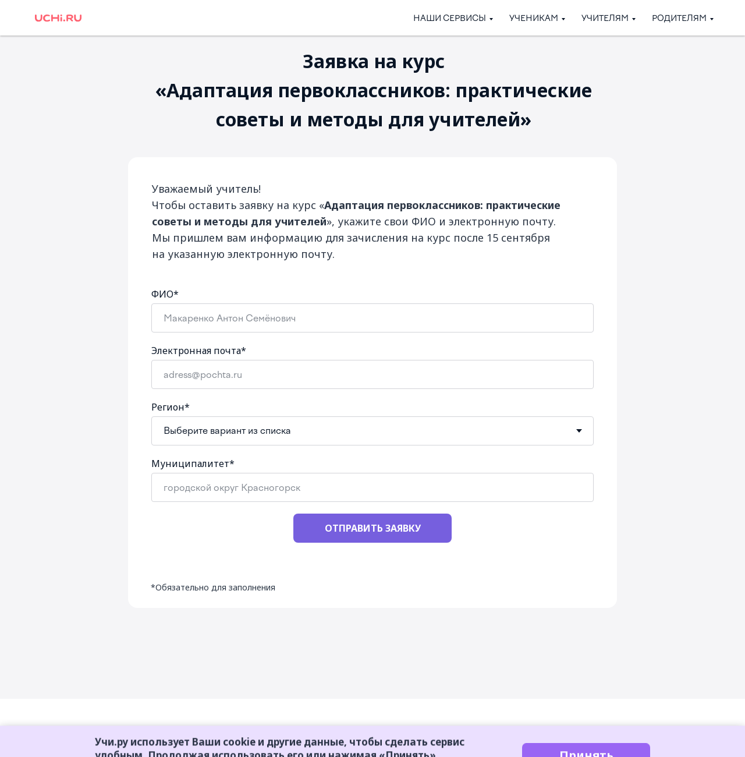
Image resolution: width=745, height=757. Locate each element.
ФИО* (165, 294)
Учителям (605, 18)
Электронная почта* (198, 350)
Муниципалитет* (193, 463)
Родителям (679, 18)
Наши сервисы (449, 18)
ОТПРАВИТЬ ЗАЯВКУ (373, 528)
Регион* (170, 407)
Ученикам (533, 18)
